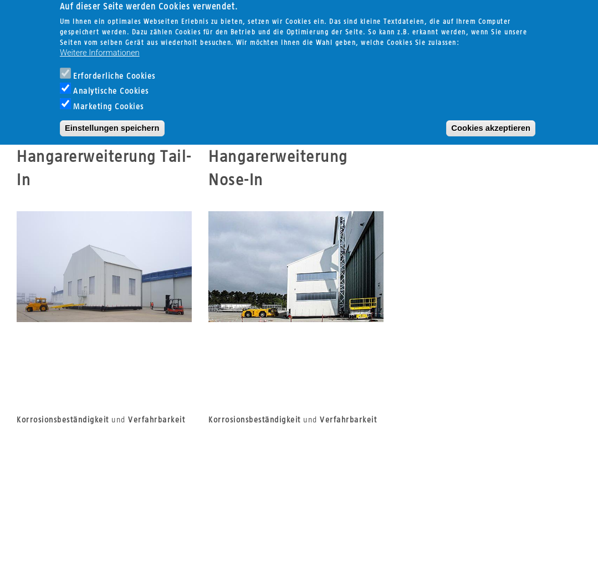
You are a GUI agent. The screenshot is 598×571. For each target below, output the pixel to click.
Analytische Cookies (111, 81)
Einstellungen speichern (112, 117)
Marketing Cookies (108, 96)
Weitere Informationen (100, 43)
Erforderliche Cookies (114, 66)
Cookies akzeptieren (490, 117)
